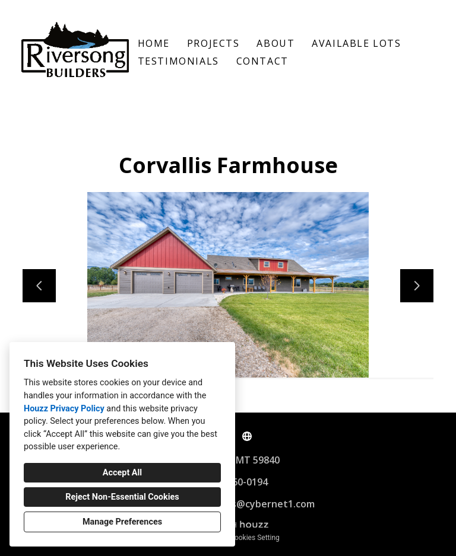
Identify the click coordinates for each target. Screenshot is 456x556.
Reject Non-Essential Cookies (122, 497)
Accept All (122, 473)
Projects (213, 43)
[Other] (247, 436)
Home (154, 43)
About (275, 43)
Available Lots (356, 43)
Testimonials (178, 61)
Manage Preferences (122, 522)
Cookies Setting (255, 537)
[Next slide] (416, 285)
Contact (262, 61)
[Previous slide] (39, 285)
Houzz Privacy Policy (64, 409)
